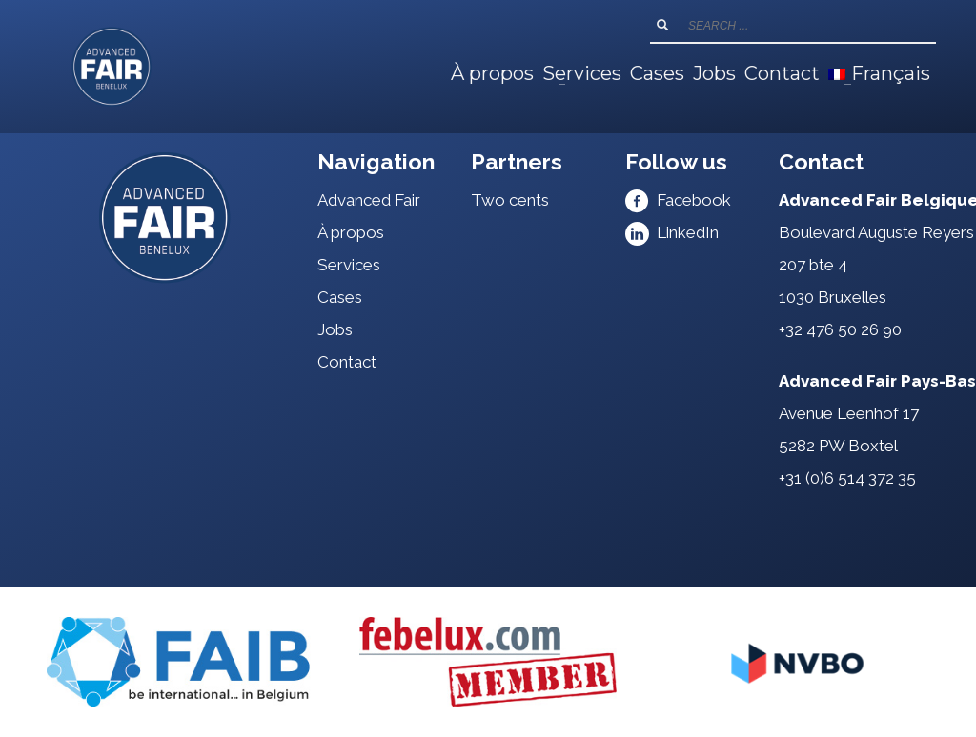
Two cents (510, 199)
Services (348, 264)
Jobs (335, 329)
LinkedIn (672, 232)
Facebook (678, 199)
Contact (346, 361)
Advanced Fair (368, 199)
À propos (350, 232)
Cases (339, 297)
